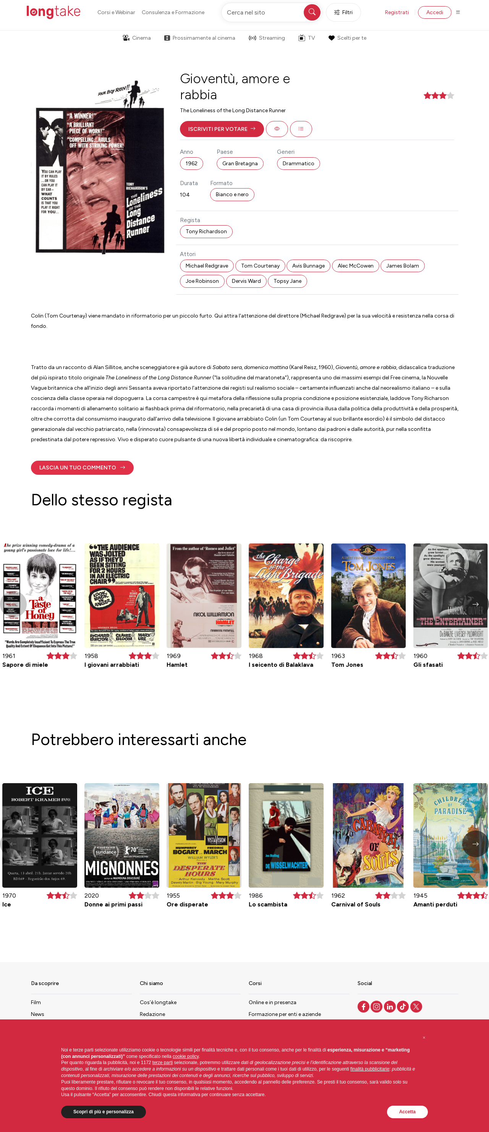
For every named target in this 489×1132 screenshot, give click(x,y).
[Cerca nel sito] (271, 12)
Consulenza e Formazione (173, 12)
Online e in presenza (272, 1002)
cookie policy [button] (186, 1056)
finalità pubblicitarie (369, 1069)
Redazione (152, 1014)
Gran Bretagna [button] (240, 163)
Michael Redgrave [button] (207, 266)
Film (36, 1002)
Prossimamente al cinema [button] (199, 38)
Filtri (343, 12)
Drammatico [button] (298, 163)
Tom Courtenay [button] (260, 266)
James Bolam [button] (402, 266)
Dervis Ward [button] (246, 281)
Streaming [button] (267, 38)
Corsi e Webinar (116, 12)
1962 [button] (192, 163)
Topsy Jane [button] (287, 281)
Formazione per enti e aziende (285, 1014)
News (37, 1014)
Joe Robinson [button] (202, 281)
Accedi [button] (434, 12)
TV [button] (306, 37)
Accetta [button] (407, 1111)
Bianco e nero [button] (232, 194)
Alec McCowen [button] (356, 266)
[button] (222, 129)
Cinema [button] (137, 38)
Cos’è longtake (158, 1002)
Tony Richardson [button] (206, 231)
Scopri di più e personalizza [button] (103, 1111)
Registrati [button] (397, 12)
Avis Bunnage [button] (308, 266)
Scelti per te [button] (347, 38)
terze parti (162, 1062)
